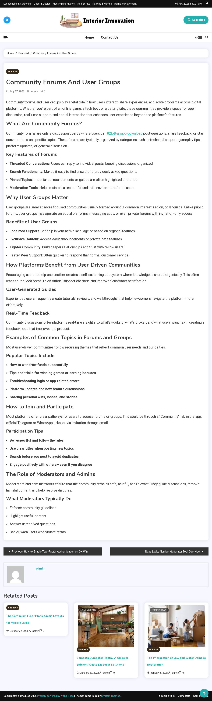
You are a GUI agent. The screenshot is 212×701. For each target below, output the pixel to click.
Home (89, 37)
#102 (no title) (167, 696)
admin (34, 91)
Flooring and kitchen (64, 3)
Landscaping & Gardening (17, 3)
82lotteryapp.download (124, 133)
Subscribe (196, 20)
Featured (12, 71)
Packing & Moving (102, 3)
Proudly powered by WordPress (55, 696)
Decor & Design (42, 3)
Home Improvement (125, 3)
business (13, 607)
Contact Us (110, 37)
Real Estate (83, 3)
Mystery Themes (110, 696)
